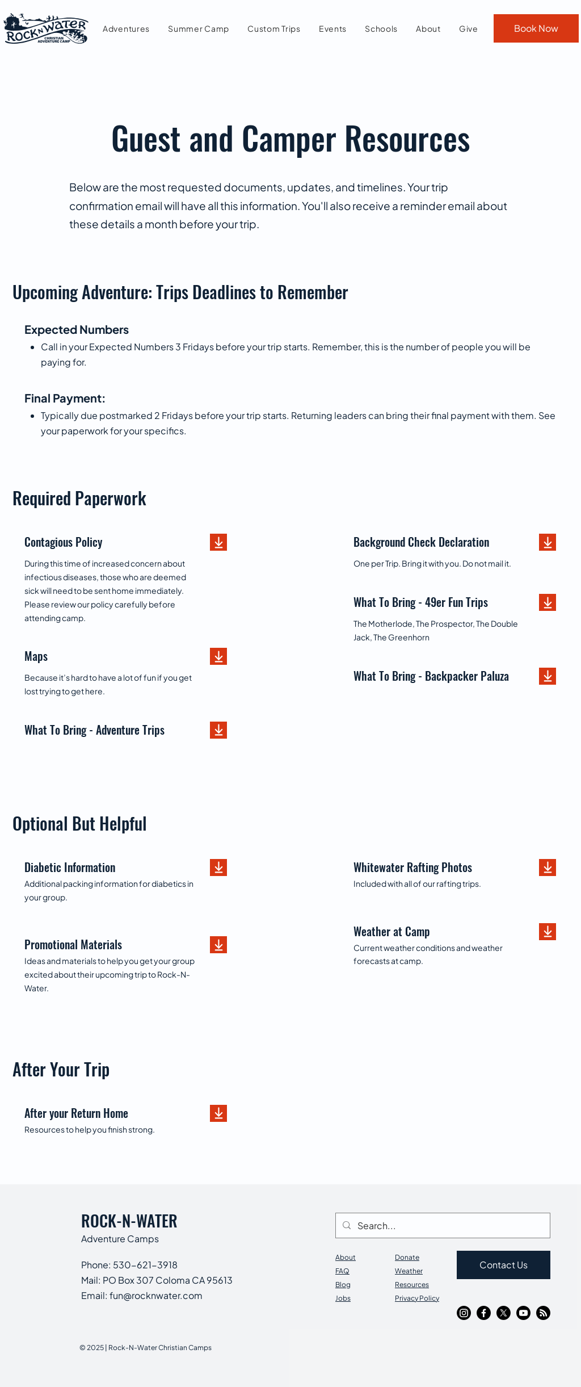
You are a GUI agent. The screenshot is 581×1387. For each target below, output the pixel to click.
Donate (407, 1257)
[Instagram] (464, 1313)
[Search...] (441, 1225)
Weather (409, 1271)
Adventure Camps (120, 1238)
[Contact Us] (503, 1265)
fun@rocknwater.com (156, 1295)
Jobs (343, 1298)
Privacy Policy (417, 1298)
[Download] (218, 542)
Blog (343, 1284)
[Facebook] (484, 1313)
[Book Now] (536, 28)
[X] (503, 1313)
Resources (412, 1284)
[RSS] (543, 1313)
